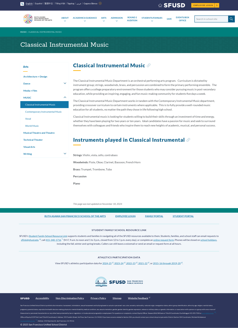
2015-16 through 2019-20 (168, 263)
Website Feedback (139, 298)
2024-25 (108, 263)
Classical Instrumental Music (40, 104)
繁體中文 (48, 3)
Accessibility (42, 298)
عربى (78, 3)
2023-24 (119, 263)
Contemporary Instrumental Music (43, 111)
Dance (26, 83)
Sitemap (117, 298)
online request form (163, 239)
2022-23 (131, 263)
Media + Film (30, 90)
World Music (32, 125)
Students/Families (152, 18)
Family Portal (154, 216)
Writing (27, 153)
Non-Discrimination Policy (70, 298)
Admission (117, 18)
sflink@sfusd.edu (31, 239)
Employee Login (206, 5)
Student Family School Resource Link (48, 235)
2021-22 (143, 263)
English (29, 3)
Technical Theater (33, 139)
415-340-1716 (54, 239)
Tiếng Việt (60, 3)
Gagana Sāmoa (90, 3)
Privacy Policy (98, 298)
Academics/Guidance (85, 18)
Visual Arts (29, 146)
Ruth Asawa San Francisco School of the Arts (75, 216)
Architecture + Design (35, 76)
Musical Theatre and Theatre (39, 132)
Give (169, 19)
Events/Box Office (182, 19)
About (65, 18)
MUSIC (23, 32)
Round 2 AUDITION (132, 19)
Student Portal (183, 216)
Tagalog (70, 3)
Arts (103, 18)
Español (38, 3)
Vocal (28, 118)
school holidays (209, 239)
